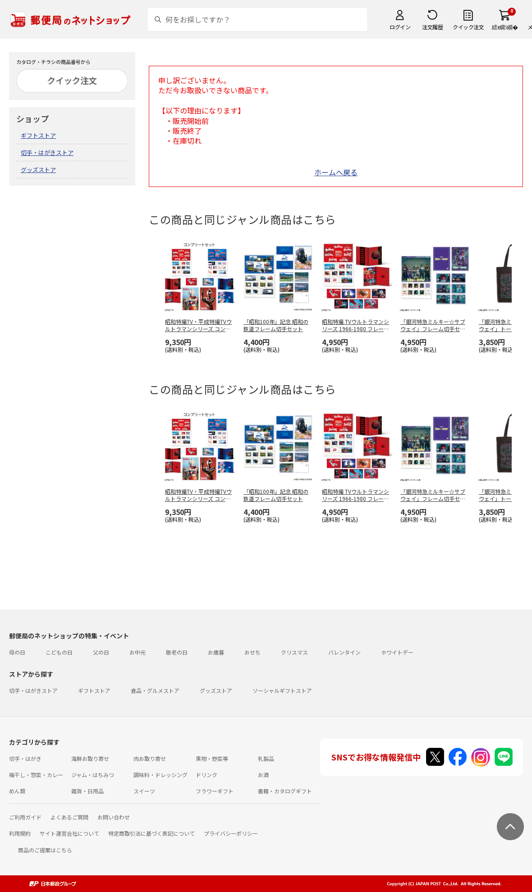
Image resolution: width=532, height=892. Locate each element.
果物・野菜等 (212, 758)
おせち (252, 652)
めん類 (17, 791)
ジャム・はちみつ (92, 774)
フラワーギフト (215, 791)
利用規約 (20, 833)
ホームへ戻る (336, 172)
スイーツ (144, 791)
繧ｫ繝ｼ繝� (505, 27)
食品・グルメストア (155, 690)
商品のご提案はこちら (45, 850)
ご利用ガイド (25, 817)
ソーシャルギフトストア (282, 690)
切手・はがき (25, 758)
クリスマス (294, 652)
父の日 (101, 652)
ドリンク (206, 774)
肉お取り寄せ (149, 758)
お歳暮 (216, 652)
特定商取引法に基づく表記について (151, 833)
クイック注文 (468, 27)
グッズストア (38, 169)
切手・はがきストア (47, 152)
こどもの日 (59, 652)
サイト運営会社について (69, 833)
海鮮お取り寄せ (90, 758)
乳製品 (266, 758)
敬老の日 (177, 652)
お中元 (137, 652)
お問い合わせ (113, 817)
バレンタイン (344, 652)
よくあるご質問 (69, 817)
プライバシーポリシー (231, 833)
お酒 (263, 774)
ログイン (400, 27)
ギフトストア (38, 135)
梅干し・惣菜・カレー (36, 774)
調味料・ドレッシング (160, 774)
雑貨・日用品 (87, 791)
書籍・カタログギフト (285, 791)
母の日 (17, 652)
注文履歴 (432, 27)
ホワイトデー (397, 652)
